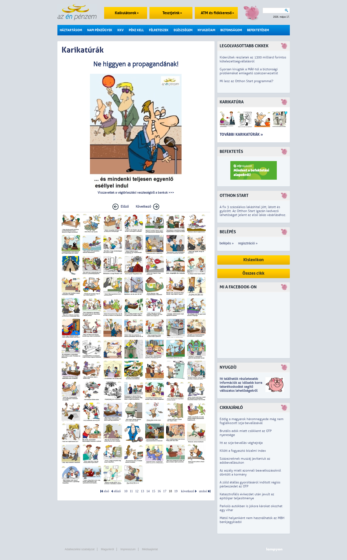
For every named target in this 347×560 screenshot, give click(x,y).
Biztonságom (231, 30)
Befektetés (231, 151)
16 (159, 491)
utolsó (203, 491)
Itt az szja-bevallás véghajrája (241, 443)
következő (188, 491)
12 (137, 491)
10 (125, 491)
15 (153, 491)
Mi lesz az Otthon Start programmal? (246, 81)
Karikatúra (232, 102)
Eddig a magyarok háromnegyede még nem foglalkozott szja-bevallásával (252, 421)
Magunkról (107, 549)
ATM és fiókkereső (217, 13)
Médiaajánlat (150, 549)
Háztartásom (71, 30)
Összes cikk (253, 273)
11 (131, 491)
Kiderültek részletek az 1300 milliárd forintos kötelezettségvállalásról (253, 59)
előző (117, 491)
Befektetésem (258, 30)
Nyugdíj (228, 367)
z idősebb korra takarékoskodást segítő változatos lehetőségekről (241, 387)
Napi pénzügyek (99, 30)
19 (176, 491)
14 (148, 491)
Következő (143, 207)
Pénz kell (136, 30)
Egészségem (183, 30)
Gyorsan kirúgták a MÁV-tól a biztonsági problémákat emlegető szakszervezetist (249, 71)
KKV (120, 30)
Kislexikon (253, 259)
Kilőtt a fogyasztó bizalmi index (243, 451)
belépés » (227, 243)
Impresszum (127, 549)
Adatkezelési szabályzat (80, 549)
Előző (125, 207)
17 (164, 491)
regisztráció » (248, 243)
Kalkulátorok (127, 13)
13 (142, 491)
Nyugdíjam (206, 30)
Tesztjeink (172, 13)
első (106, 491)
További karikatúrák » (241, 134)
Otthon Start (234, 195)
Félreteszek (159, 30)
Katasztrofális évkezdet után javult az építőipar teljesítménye (247, 496)
